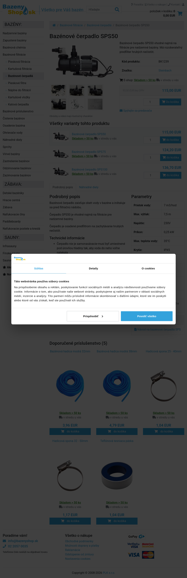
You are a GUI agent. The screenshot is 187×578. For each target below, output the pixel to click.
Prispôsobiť (93, 316)
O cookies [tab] (148, 268)
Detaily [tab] (93, 268)
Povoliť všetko (146, 316)
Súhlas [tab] (38, 268)
